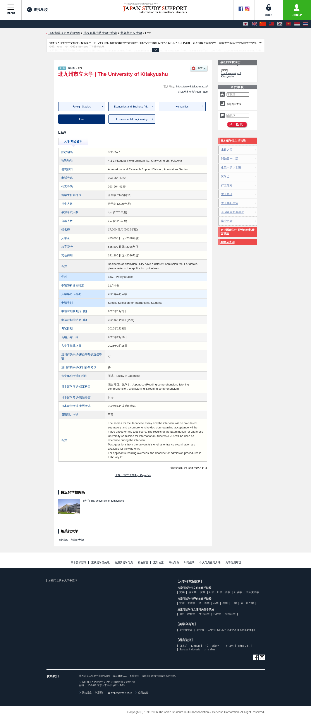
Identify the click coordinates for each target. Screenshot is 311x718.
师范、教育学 (187, 614)
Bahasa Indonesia (189, 649)
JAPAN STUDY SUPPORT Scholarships (231, 629)
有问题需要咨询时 (232, 212)
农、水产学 (247, 603)
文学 (182, 592)
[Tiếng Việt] (288, 24)
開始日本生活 (229, 158)
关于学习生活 (229, 203)
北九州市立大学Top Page (193, 91)
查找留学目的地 (100, 562)
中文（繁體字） (213, 645)
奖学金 (225, 176)
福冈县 (71, 68)
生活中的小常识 (231, 167)
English (195, 645)
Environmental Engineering (132, 119)
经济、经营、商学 (219, 592)
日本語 (183, 645)
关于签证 (226, 194)
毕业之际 (226, 221)
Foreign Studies (81, 106)
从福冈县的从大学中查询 (62, 580)
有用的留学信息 (124, 562)
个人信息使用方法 (209, 562)
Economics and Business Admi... (133, 106)
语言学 (192, 592)
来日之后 (226, 149)
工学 (234, 603)
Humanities (182, 106)
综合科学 (230, 614)
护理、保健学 (187, 603)
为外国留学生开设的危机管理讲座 (237, 231)
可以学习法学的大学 (71, 540)
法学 (202, 592)
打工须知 (226, 185)
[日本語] (245, 24)
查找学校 (37, 9)
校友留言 (143, 562)
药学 (215, 603)
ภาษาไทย (209, 649)
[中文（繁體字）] (271, 24)
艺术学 (217, 614)
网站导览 (174, 562)
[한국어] (280, 24)
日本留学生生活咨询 (233, 140)
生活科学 (204, 614)
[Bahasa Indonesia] (297, 24)
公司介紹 (141, 692)
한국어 (230, 645)
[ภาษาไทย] (305, 24)
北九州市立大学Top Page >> (133, 475)
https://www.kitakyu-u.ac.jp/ (192, 86)
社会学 (238, 592)
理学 (225, 603)
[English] (254, 24)
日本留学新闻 (78, 562)
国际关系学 (252, 592)
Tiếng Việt (243, 645)
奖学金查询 (227, 242)
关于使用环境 (233, 562)
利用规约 (189, 562)
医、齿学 (204, 603)
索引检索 (158, 562)
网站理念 (85, 692)
